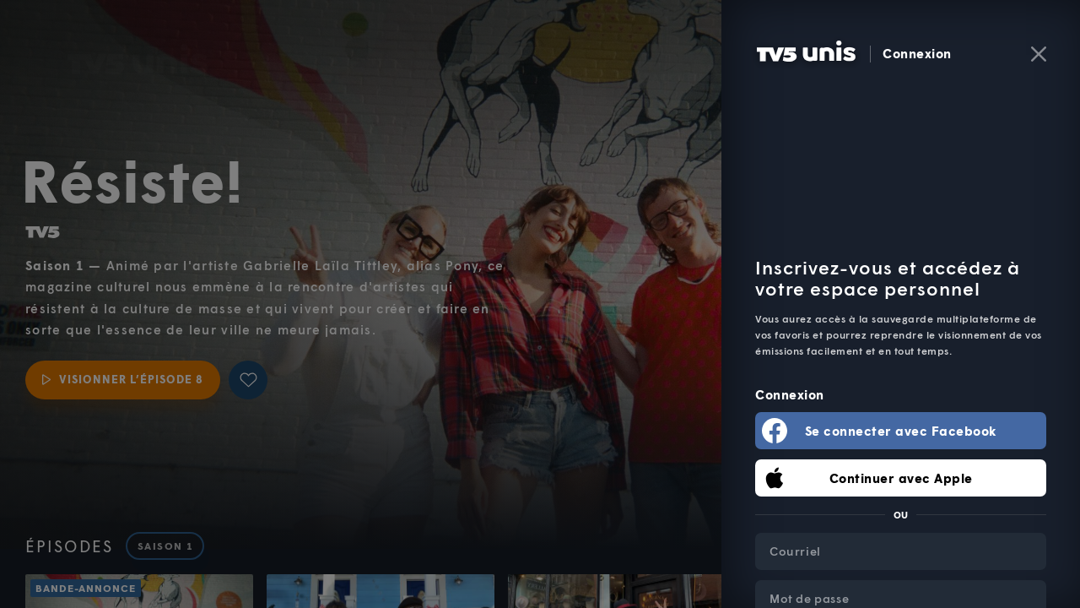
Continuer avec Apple (901, 478)
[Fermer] (1038, 54)
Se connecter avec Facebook (901, 430)
